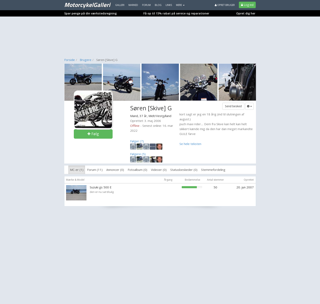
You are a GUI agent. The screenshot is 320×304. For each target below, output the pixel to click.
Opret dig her (245, 13)
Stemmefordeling (213, 170)
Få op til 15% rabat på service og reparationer (176, 13)
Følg (93, 133)
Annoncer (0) (115, 170)
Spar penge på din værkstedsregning (90, 13)
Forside (69, 60)
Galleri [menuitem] (119, 5)
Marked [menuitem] (133, 5)
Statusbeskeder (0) (183, 170)
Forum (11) (95, 170)
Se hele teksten (190, 144)
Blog (158, 5)
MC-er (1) (76, 170)
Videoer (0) (159, 170)
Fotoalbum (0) (137, 170)
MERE (180, 5)
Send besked (233, 106)
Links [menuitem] (169, 5)
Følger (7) (137, 141)
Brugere (85, 60)
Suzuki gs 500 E (101, 187)
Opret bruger (225, 5)
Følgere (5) (138, 154)
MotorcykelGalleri (87, 4)
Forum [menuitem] (146, 5)
